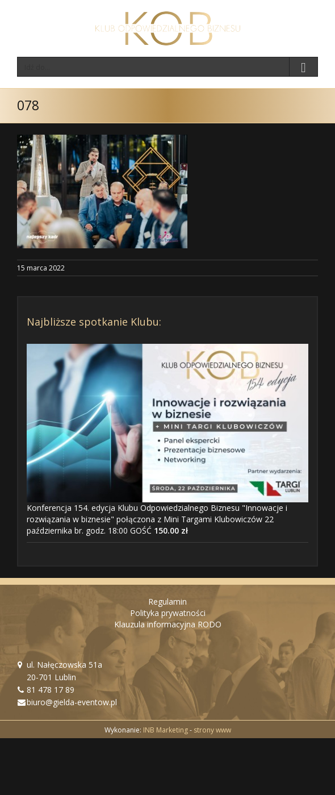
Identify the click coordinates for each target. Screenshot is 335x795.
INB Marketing (165, 730)
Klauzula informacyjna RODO (167, 624)
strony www (212, 730)
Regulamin (167, 601)
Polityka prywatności (168, 612)
